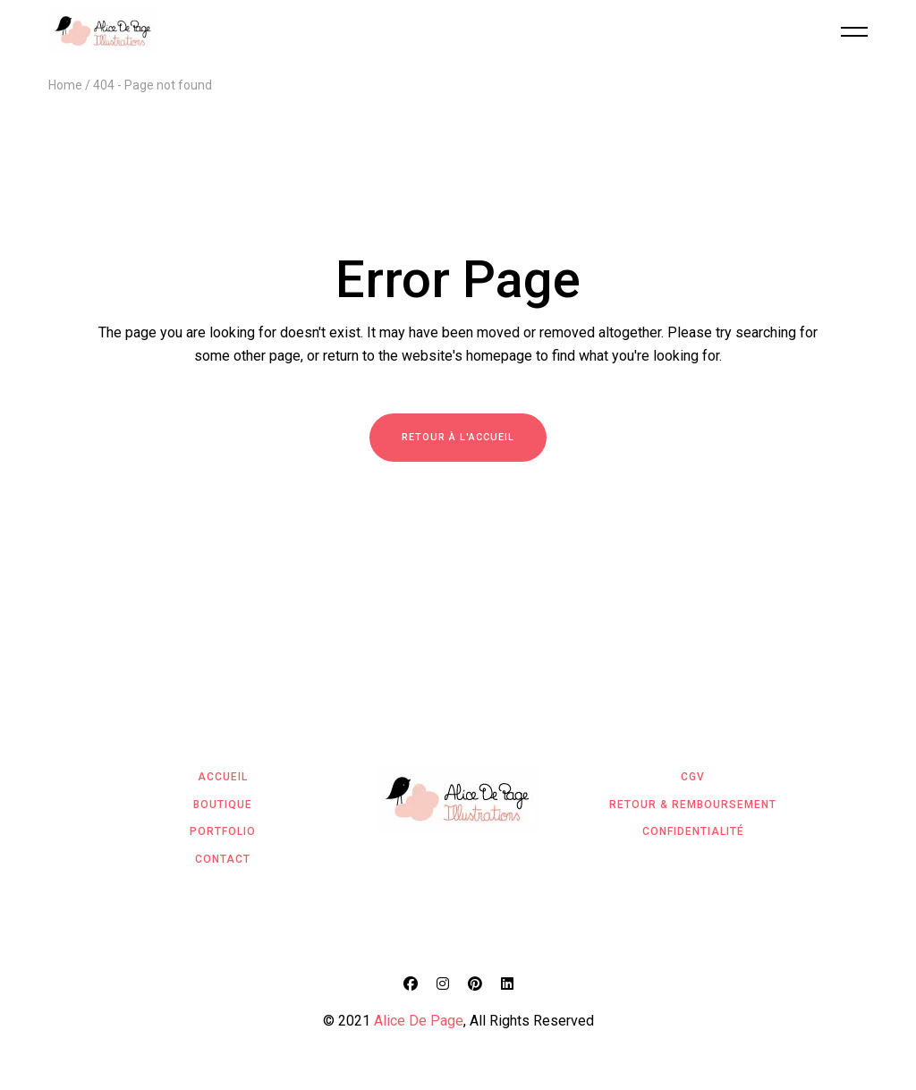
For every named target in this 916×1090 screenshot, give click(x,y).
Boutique (222, 804)
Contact (222, 859)
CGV (693, 777)
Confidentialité (693, 831)
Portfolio (223, 831)
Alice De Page (418, 1020)
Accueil (223, 777)
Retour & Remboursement (692, 804)
